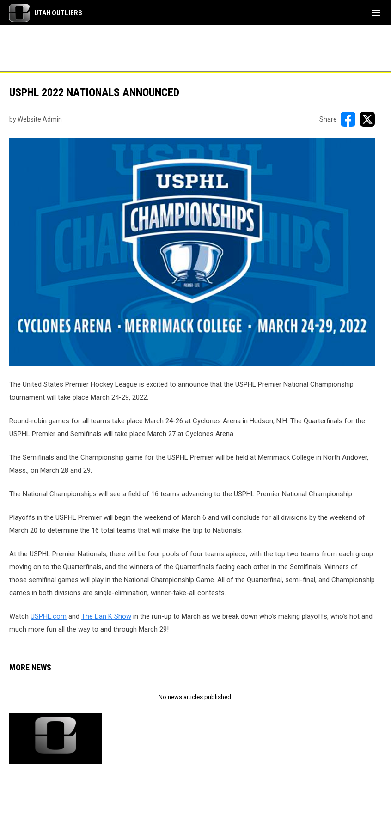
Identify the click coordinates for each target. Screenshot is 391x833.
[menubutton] (376, 12)
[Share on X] (367, 119)
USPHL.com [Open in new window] (49, 616)
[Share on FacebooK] (348, 119)
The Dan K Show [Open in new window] (106, 616)
